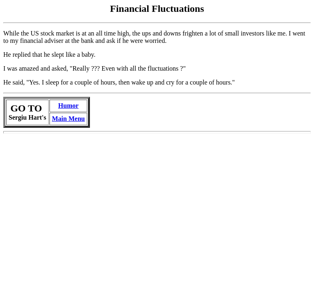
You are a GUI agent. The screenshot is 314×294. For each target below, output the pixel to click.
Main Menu (68, 118)
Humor (68, 105)
